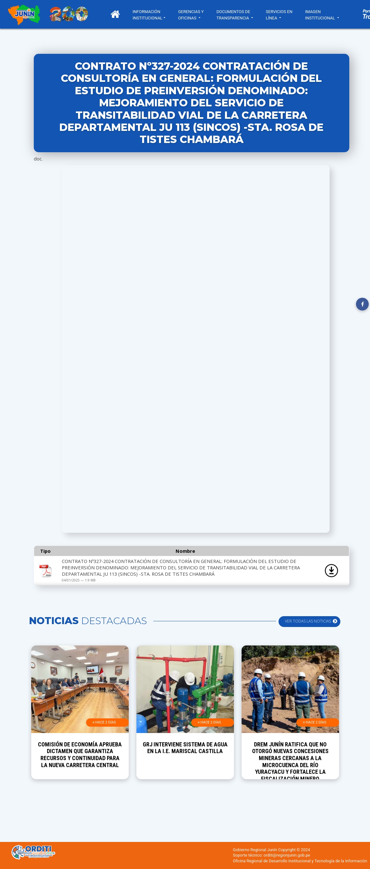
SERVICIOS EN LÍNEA (279, 14)
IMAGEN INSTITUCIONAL (320, 14)
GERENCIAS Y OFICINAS (191, 14)
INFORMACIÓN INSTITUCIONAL (148, 14)
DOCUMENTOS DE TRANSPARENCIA (233, 14)
